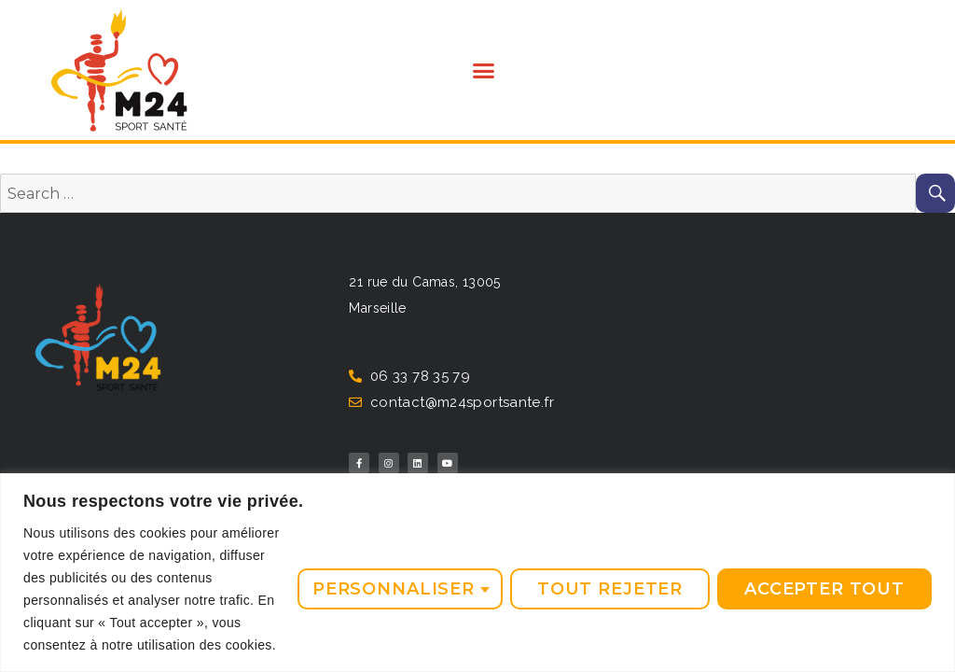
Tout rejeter (610, 589)
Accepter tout (824, 589)
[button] (483, 70)
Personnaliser (393, 589)
